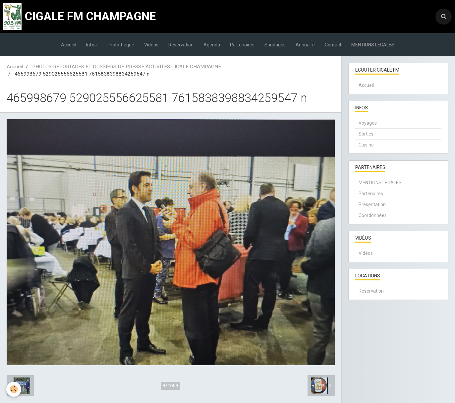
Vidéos (151, 44)
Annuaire (305, 44)
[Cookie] (14, 389)
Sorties (366, 134)
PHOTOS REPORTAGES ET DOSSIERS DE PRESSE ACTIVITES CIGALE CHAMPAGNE (126, 67)
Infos (91, 44)
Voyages (368, 123)
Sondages (275, 44)
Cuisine (366, 144)
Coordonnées (373, 215)
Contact (333, 44)
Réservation (181, 44)
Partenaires (242, 44)
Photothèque (120, 44)
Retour (170, 385)
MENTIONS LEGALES (372, 44)
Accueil (68, 44)
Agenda (211, 44)
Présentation (372, 204)
